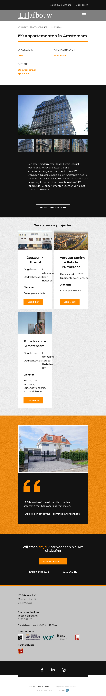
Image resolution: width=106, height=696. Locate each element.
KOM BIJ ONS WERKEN (58, 5)
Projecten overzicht (53, 207)
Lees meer (33, 302)
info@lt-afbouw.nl (39, 572)
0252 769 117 (70, 572)
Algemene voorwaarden (66, 687)
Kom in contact (53, 561)
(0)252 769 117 (81, 5)
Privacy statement (44, 690)
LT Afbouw (23, 27)
